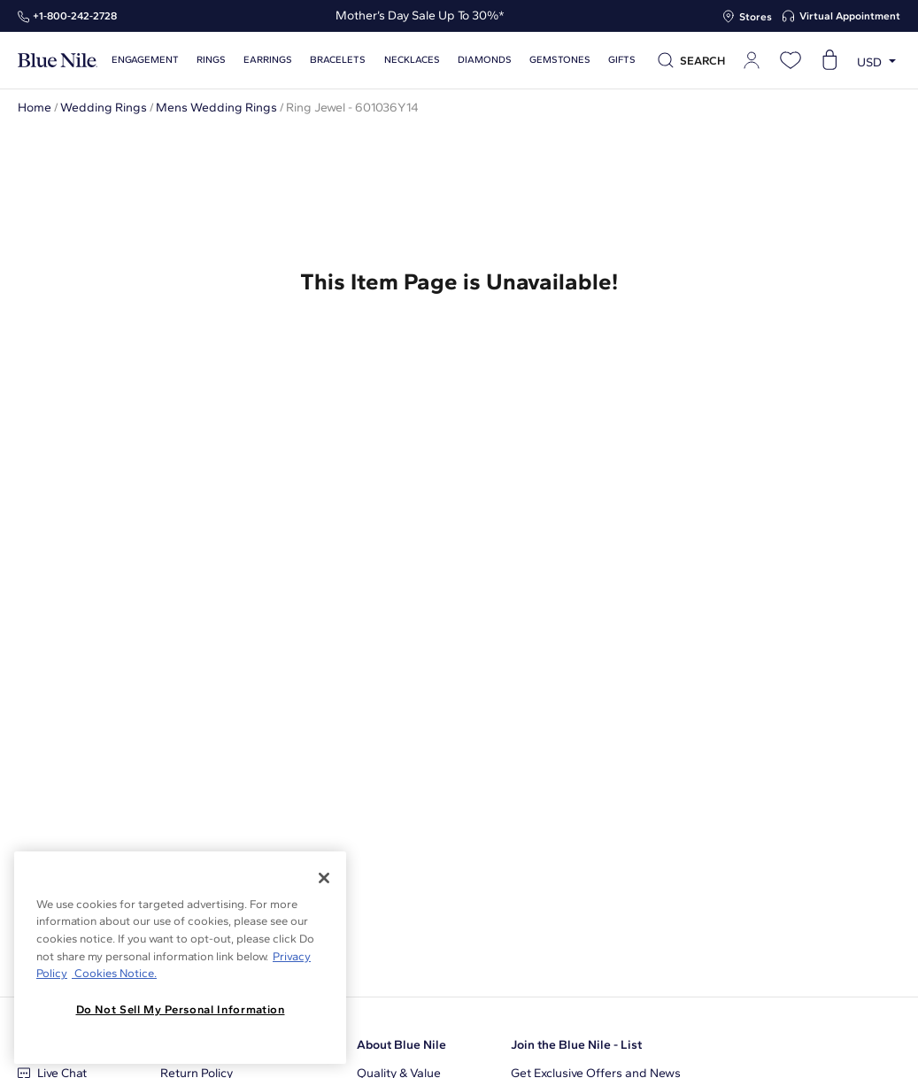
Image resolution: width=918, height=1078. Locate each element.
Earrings (267, 59)
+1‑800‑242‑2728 (75, 16)
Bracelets (338, 59)
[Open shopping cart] (829, 60)
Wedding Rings (103, 107)
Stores (755, 17)
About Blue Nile (401, 1044)
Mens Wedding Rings (216, 107)
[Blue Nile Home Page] (57, 60)
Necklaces (412, 59)
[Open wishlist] (790, 60)
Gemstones (559, 59)
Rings (211, 59)
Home (34, 107)
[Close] (324, 878)
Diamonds (485, 59)
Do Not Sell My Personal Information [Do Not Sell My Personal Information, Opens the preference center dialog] (180, 1009)
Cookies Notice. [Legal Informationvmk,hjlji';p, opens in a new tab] (114, 973)
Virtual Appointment (849, 16)
